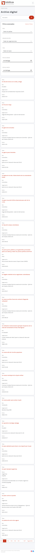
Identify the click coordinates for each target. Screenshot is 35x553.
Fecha (3, 94)
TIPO (3, 48)
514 (15, 541)
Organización (4, 89)
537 (24, 541)
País (3, 84)
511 (4, 541)
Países (3, 472)
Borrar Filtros (29, 24)
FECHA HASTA (6, 67)
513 (11, 541)
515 (18, 541)
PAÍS (3, 28)
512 (8, 541)
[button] (33, 3)
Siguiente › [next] (30, 541)
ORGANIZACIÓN (6, 38)
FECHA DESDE (6, 57)
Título (3, 79)
